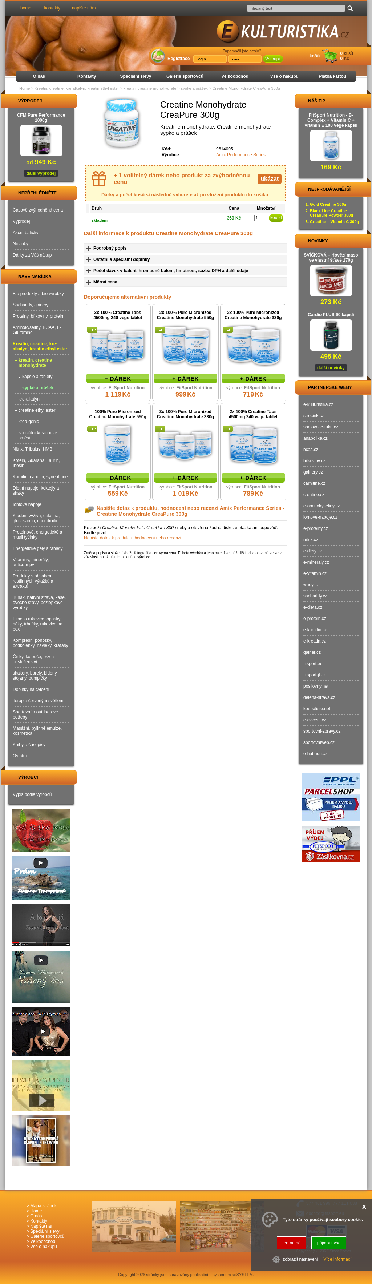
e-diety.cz (312, 551)
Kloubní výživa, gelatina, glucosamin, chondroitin (36, 518)
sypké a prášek (37, 387)
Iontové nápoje (27, 504)
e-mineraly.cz (316, 562)
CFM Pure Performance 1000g (41, 118)
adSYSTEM (242, 1274)
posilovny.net (315, 686)
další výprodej (41, 173)
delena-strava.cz (319, 697)
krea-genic (29, 421)
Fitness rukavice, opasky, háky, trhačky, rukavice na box (37, 624)
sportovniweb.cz (319, 742)
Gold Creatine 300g (328, 204)
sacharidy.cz (315, 596)
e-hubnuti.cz (315, 753)
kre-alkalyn (29, 399)
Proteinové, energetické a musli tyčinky (37, 535)
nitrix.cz (310, 539)
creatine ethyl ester (37, 410)
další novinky (331, 367)
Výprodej (21, 221)
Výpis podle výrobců (32, 794)
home (25, 8)
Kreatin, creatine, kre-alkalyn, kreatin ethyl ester (40, 346)
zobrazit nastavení (300, 1259)
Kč (346, 58)
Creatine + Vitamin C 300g (334, 222)
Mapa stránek (43, 1205)
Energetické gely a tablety (37, 548)
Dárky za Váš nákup (32, 255)
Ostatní (20, 755)
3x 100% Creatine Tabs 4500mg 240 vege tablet (117, 315)
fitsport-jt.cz (314, 674)
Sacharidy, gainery (31, 304)
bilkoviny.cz (314, 460)
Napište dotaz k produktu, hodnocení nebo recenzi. (133, 537)
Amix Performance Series (241, 154)
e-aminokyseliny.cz (321, 505)
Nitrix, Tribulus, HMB (32, 449)
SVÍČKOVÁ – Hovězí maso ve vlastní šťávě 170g (331, 258)
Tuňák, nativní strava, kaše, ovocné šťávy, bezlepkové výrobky (39, 602)
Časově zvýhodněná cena (38, 210)
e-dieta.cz (312, 607)
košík (315, 56)
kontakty (52, 8)
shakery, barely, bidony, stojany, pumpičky (35, 676)
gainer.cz (312, 652)
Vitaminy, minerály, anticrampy (31, 562)
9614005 (224, 149)
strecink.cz (313, 415)
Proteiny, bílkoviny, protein (38, 316)
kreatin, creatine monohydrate (35, 363)
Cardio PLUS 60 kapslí (331, 314)
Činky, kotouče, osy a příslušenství (33, 659)
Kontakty (86, 76)
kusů (348, 53)
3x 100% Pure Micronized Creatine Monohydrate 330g (185, 414)
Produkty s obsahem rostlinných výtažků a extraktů (33, 581)
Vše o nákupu (284, 76)
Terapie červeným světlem (38, 700)
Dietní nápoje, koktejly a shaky (36, 491)
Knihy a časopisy (29, 744)
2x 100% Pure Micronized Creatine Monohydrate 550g (185, 315)
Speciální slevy (135, 76)
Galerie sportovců (184, 76)
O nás (39, 76)
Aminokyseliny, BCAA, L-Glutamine (37, 330)
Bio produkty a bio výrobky (38, 293)
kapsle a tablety (37, 376)
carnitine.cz (314, 483)
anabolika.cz (315, 438)
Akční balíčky (26, 232)
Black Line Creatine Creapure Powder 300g (331, 213)
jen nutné (291, 1242)
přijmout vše (329, 1242)
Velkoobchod (234, 76)
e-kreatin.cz (314, 641)
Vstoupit (273, 58)
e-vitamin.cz (315, 573)
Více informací (338, 1259)
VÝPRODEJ (23, 101)
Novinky (20, 243)
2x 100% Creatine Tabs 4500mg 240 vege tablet (253, 414)
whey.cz (311, 584)
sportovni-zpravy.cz (321, 731)
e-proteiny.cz (315, 528)
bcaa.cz (310, 449)
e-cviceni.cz (314, 719)
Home (24, 88)
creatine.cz (313, 494)
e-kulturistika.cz (318, 404)
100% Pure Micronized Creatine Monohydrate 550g (117, 414)
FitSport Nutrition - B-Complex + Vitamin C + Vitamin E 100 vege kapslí (330, 120)
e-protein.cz (314, 618)
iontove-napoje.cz (320, 517)
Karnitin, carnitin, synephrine (40, 476)
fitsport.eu (313, 663)
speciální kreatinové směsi (38, 435)
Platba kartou (332, 76)
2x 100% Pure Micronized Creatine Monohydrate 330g (253, 315)
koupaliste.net (316, 708)
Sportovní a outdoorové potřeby (35, 714)
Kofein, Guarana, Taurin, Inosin (36, 463)
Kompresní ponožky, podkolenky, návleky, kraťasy (40, 643)
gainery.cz (313, 472)
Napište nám (42, 1226)
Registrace (178, 58)
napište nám (84, 8)
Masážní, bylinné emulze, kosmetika (37, 731)
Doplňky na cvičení (31, 689)
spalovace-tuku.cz (320, 427)
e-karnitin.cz (315, 629)
